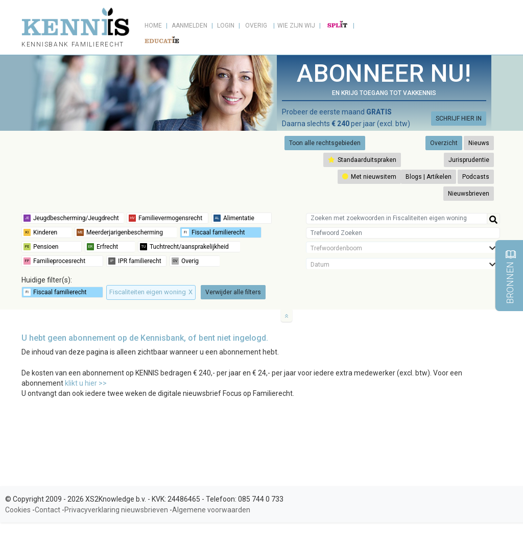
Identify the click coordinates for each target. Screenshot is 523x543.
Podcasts (475, 176)
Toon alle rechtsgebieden (325, 143)
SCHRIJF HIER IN (459, 118)
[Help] (493, 218)
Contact (47, 510)
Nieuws (478, 143)
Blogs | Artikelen (428, 176)
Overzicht (444, 143)
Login (225, 25)
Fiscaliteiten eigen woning (151, 292)
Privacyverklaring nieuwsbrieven (116, 510)
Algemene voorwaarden (211, 510)
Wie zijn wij (296, 25)
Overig (256, 25)
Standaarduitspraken (362, 159)
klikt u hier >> (86, 383)
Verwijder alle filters (233, 292)
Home (153, 25)
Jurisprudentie (468, 159)
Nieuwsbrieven (468, 193)
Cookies (18, 510)
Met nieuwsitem (369, 176)
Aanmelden (189, 25)
